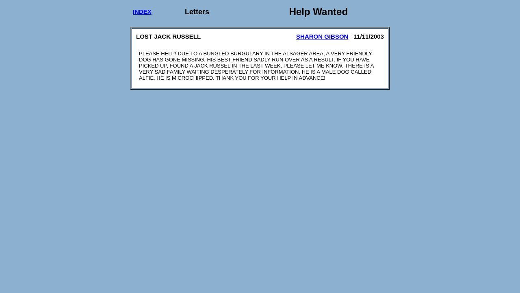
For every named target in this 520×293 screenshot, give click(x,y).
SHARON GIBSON (322, 36)
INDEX (142, 11)
